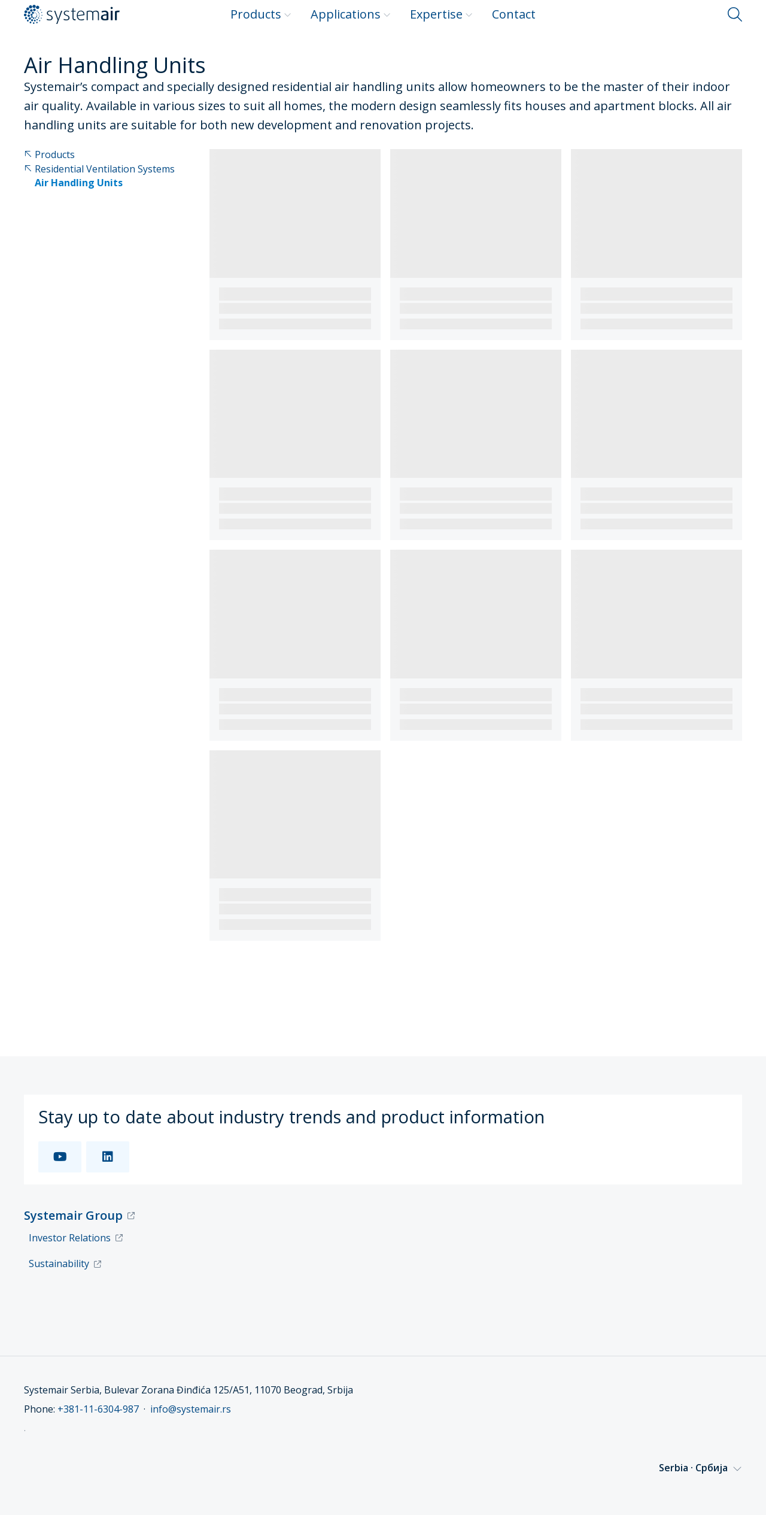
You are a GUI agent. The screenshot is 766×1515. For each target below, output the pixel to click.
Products (260, 14)
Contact (514, 14)
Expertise (441, 14)
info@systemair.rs (190, 1409)
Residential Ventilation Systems (99, 169)
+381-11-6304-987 (98, 1409)
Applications (351, 14)
